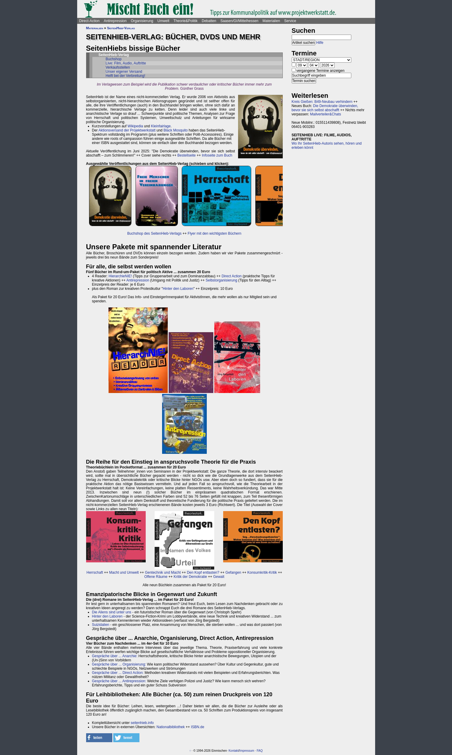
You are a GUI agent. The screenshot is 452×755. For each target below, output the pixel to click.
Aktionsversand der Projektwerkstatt (127, 130)
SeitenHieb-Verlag (121, 28)
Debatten (209, 21)
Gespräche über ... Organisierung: (119, 664)
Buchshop (114, 59)
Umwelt (163, 21)
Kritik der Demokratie (190, 577)
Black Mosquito (176, 130)
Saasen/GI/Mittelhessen (239, 21)
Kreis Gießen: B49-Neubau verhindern (322, 102)
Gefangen (233, 572)
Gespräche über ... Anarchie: (115, 656)
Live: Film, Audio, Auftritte (126, 63)
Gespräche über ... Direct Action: (118, 673)
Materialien (271, 21)
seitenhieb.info (142, 723)
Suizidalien (100, 625)
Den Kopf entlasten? (203, 572)
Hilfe (319, 43)
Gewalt (218, 577)
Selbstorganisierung (221, 280)
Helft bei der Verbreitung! (125, 76)
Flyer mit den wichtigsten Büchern (214, 233)
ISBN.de (197, 727)
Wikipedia (135, 126)
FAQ (259, 750)
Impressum (247, 750)
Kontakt (234, 750)
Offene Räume (155, 577)
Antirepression (115, 21)
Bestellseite (186, 155)
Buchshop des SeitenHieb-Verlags (154, 233)
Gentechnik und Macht (163, 572)
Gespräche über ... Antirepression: (119, 681)
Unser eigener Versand (124, 71)
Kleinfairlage (161, 126)
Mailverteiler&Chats (325, 114)
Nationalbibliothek (170, 727)
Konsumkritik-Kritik (262, 572)
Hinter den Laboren (178, 289)
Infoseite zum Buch (217, 155)
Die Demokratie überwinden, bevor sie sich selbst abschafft (325, 108)
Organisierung (142, 21)
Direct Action (232, 276)
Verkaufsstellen (118, 67)
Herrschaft (94, 572)
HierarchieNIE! (120, 276)
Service (290, 21)
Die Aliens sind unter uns (111, 612)
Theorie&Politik (185, 21)
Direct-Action (89, 21)
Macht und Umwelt (124, 572)
